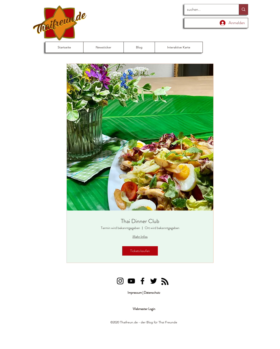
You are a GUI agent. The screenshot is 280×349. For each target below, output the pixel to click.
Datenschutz (152, 292)
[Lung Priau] (120, 281)
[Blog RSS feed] (164, 281)
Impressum (135, 292)
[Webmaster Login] (143, 309)
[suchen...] (208, 9)
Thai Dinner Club (140, 221)
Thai (161, 322)
